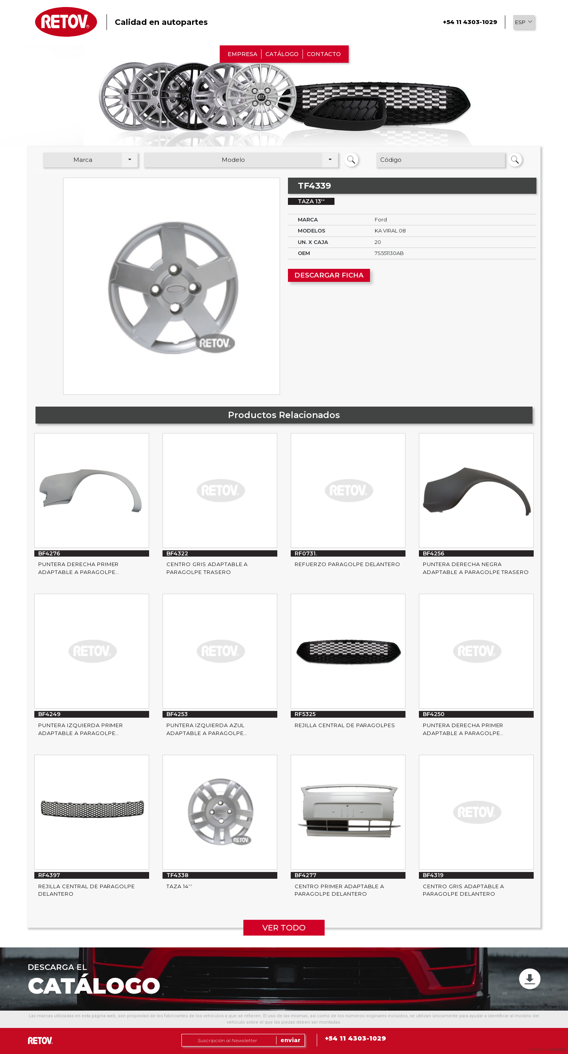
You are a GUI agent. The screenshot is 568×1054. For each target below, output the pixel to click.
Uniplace (558, 1049)
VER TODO (284, 927)
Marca (82, 159)
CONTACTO (324, 54)
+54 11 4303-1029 (470, 22)
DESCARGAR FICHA (329, 275)
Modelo (233, 159)
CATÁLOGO (282, 54)
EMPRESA (242, 54)
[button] (523, 22)
